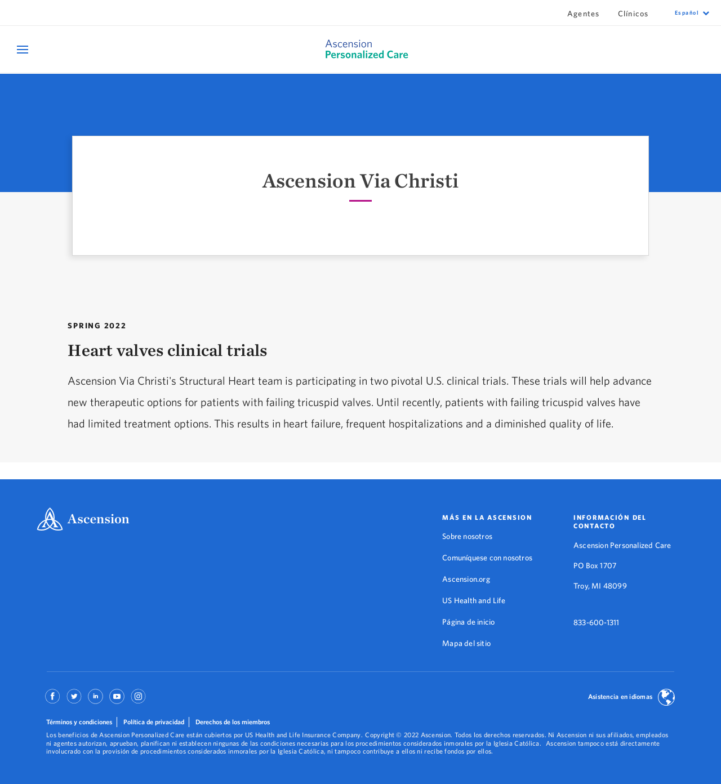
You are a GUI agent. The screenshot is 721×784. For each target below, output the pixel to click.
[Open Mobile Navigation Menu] (24, 49)
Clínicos (633, 13)
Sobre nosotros (467, 536)
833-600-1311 (596, 622)
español (687, 12)
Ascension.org (466, 579)
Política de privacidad (153, 722)
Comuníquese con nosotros (487, 558)
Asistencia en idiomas (620, 696)
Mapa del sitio (466, 643)
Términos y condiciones (79, 722)
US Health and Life (473, 600)
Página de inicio (468, 622)
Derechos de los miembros (232, 722)
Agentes (583, 13)
